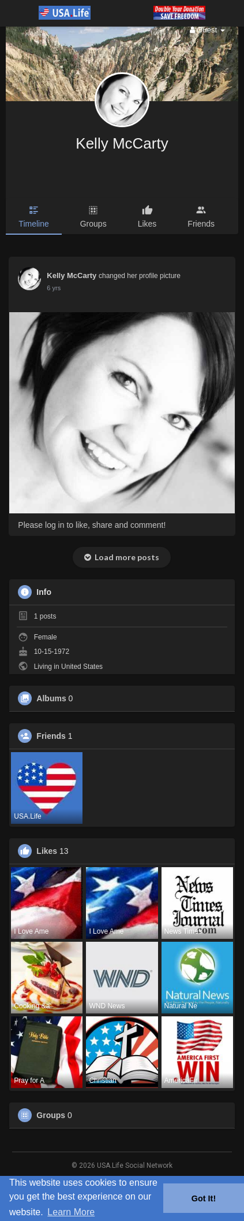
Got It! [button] (204, 1198)
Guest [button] (207, 29)
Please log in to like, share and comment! (92, 525)
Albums (51, 698)
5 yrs (54, 287)
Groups (50, 1115)
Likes (46, 851)
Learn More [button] (71, 1212)
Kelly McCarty (122, 143)
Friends (51, 736)
